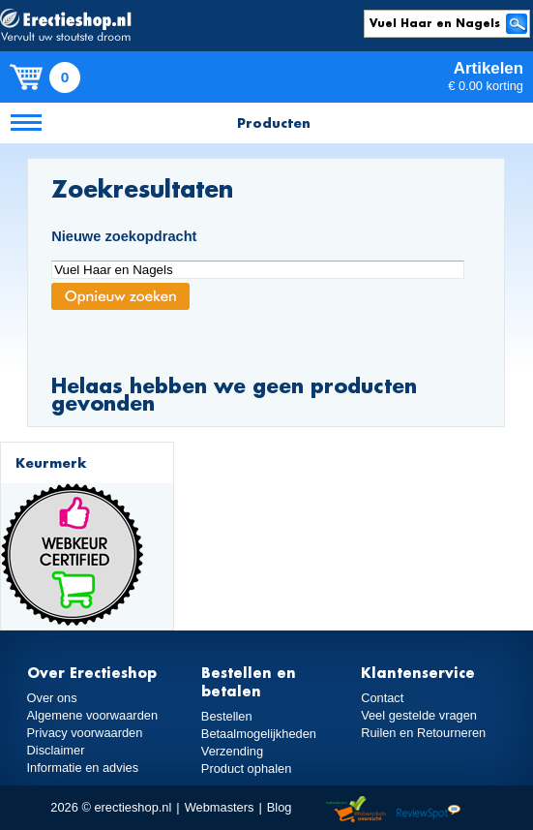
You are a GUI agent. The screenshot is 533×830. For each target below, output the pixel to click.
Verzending (232, 751)
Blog (279, 807)
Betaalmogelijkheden (258, 733)
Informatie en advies (83, 767)
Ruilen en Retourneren (423, 732)
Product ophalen (246, 768)
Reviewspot (428, 810)
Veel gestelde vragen (419, 715)
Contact (382, 698)
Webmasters (219, 807)
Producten (274, 122)
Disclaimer (56, 750)
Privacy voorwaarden (85, 732)
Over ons (52, 698)
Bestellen (226, 716)
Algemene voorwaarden (93, 715)
